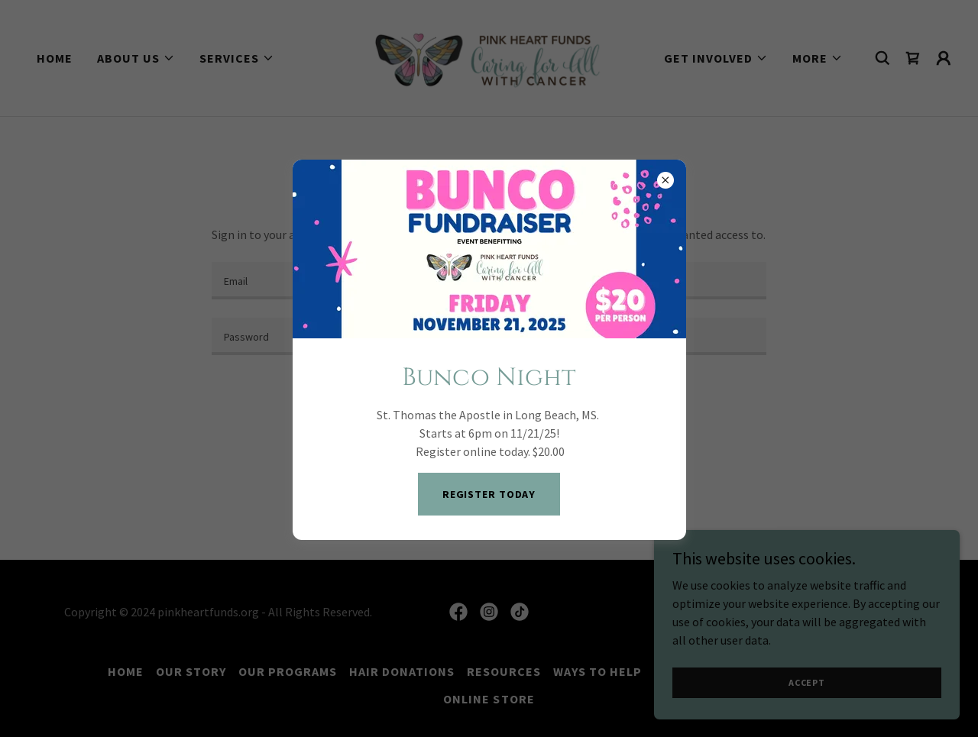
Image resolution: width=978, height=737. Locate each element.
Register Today (489, 494)
